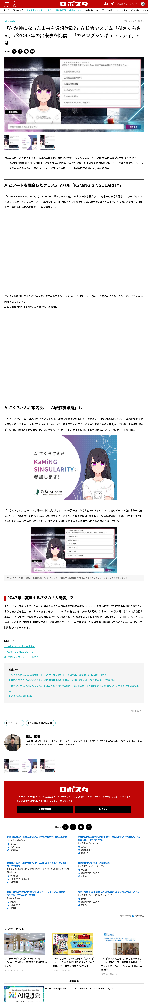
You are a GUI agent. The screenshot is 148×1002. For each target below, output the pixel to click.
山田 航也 (35, 736)
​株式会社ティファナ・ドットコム (22, 657)
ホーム (6, 10)
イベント (135, 10)
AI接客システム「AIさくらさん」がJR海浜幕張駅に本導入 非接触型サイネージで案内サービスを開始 (65, 680)
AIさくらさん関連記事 (21, 696)
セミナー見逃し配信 (57, 10)
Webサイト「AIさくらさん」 (20, 646)
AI (97, 10)
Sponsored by (125, 916)
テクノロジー (108, 10)
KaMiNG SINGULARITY (42, 723)
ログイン (103, 809)
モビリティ (122, 10)
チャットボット (15, 723)
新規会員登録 (44, 809)
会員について (75, 10)
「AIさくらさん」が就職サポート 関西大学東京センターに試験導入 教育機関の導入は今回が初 (61, 675)
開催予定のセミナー (35, 10)
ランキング (18, 10)
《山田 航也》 (136, 711)
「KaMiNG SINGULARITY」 (21, 652)
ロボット (89, 10)
